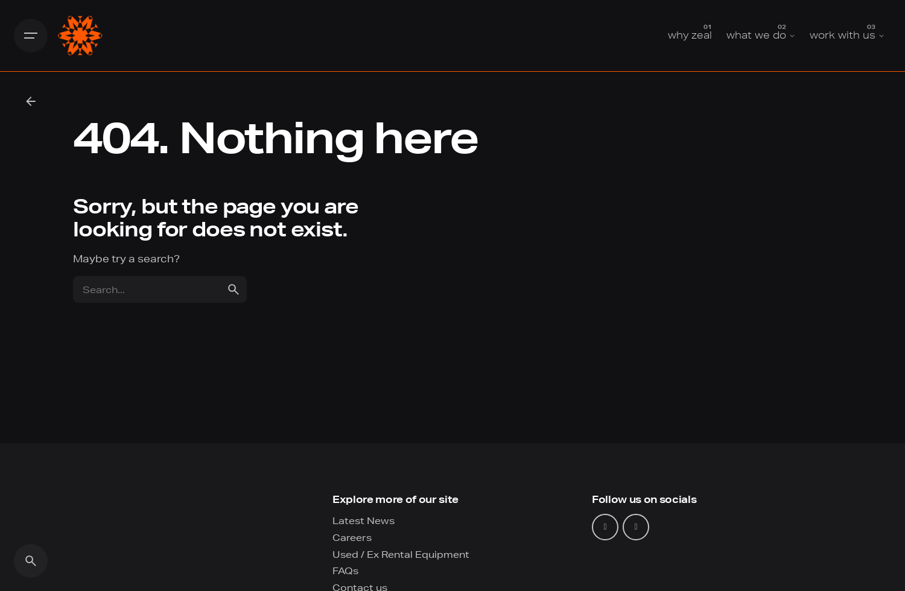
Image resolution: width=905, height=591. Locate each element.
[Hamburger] (31, 35)
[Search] (31, 561)
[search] (233, 289)
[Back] (31, 101)
